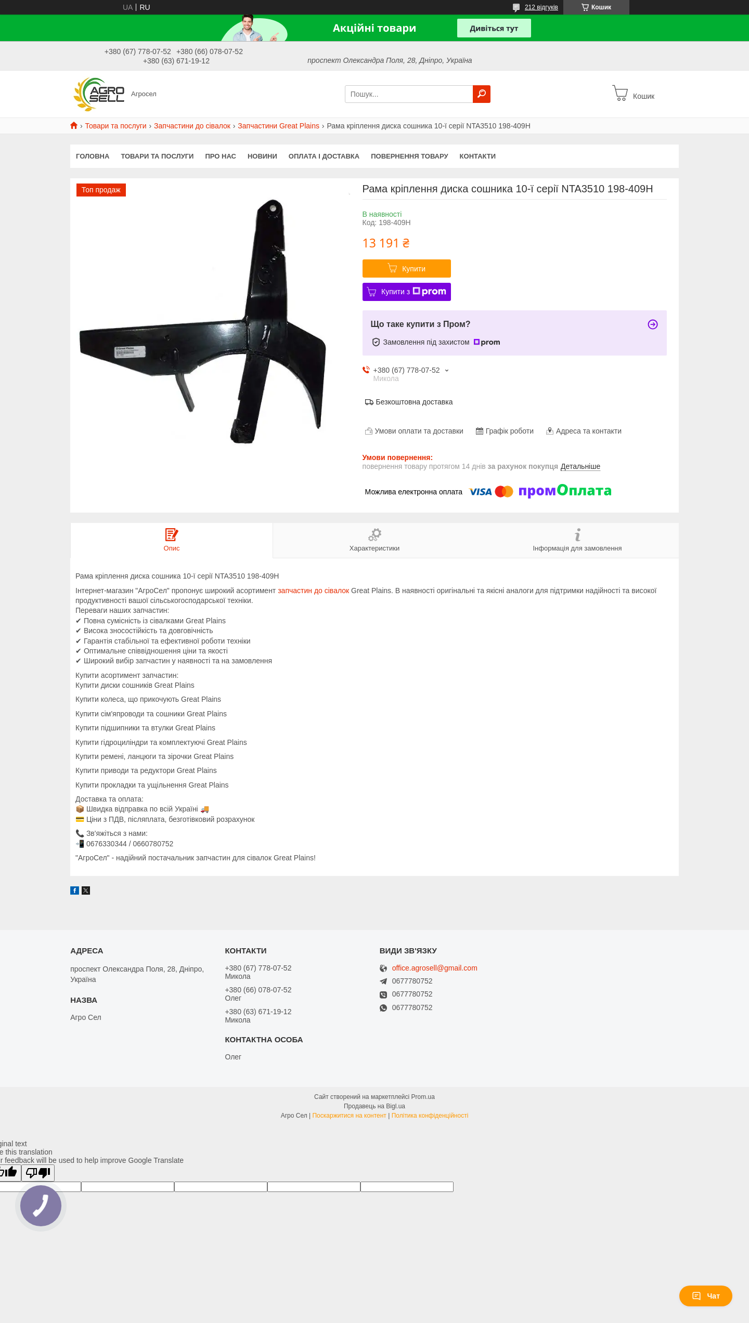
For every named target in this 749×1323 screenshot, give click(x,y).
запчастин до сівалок (313, 590)
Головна (92, 156)
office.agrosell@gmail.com (434, 968)
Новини (262, 156)
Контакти (478, 156)
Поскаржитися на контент (349, 1115)
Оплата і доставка (324, 156)
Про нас (220, 156)
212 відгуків (541, 7)
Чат (706, 1296)
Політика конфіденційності (430, 1115)
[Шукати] (481, 94)
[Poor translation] (38, 1173)
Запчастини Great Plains (278, 126)
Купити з (413, 291)
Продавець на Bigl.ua (374, 1106)
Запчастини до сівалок (192, 126)
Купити (413, 269)
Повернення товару (409, 156)
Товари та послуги (115, 126)
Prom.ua (423, 1097)
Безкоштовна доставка (414, 402)
